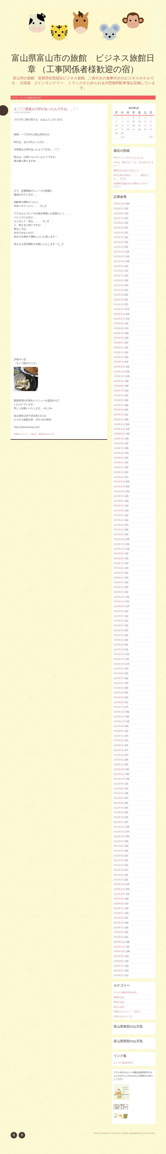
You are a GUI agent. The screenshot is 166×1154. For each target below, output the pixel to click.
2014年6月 (119, 683)
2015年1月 (119, 649)
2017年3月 (119, 525)
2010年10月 (119, 894)
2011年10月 (119, 836)
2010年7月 (119, 908)
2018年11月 (119, 429)
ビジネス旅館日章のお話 (125, 992)
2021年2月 (119, 299)
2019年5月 (119, 400)
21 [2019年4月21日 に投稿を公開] (151, 125)
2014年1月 (119, 707)
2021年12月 (119, 251)
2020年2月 (119, 357)
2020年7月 (119, 333)
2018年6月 (119, 453)
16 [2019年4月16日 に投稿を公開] (122, 125)
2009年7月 (119, 966)
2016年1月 (119, 592)
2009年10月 (119, 951)
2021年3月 (119, 294)
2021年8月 (119, 270)
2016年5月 (119, 573)
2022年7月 (119, 218)
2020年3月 (119, 352)
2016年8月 (119, 558)
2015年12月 (119, 596)
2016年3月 (119, 582)
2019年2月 (119, 414)
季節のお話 (119, 1002)
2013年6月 (119, 740)
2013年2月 (119, 759)
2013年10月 (119, 721)
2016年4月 (119, 577)
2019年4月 (119, 405)
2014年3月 (119, 697)
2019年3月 (119, 409)
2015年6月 (119, 625)
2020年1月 (119, 361)
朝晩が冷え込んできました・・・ (129, 170)
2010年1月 (119, 937)
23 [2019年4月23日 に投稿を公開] (122, 129)
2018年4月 (119, 462)
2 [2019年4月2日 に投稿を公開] (122, 117)
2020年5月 (119, 342)
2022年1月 (119, 246)
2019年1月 (119, 419)
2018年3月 (119, 467)
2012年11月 (119, 774)
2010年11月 (119, 889)
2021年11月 (119, 256)
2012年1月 (119, 822)
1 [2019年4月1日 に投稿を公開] (116, 117)
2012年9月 (119, 783)
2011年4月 (119, 865)
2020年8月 (119, 328)
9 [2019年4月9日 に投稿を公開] (122, 121)
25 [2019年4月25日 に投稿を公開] (134, 129)
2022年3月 (119, 237)
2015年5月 (119, 630)
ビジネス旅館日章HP (123, 1062)
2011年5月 (119, 860)
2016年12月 (119, 539)
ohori (28, 112)
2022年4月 (119, 232)
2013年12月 (119, 712)
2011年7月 (119, 850)
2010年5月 (119, 918)
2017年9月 (119, 496)
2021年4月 (119, 290)
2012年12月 (119, 769)
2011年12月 (119, 827)
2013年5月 (119, 745)
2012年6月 (119, 798)
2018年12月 (119, 424)
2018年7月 (119, 448)
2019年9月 (119, 381)
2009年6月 (119, 970)
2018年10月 (119, 433)
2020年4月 (119, 347)
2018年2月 (119, 472)
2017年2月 (119, 529)
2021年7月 (119, 275)
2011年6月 (119, 855)
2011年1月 (119, 879)
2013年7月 (119, 735)
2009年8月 (119, 961)
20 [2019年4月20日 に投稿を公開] (145, 125)
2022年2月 (119, 242)
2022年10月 (119, 203)
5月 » (151, 137)
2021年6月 (119, 280)
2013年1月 (119, 764)
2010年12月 (119, 884)
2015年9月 (119, 611)
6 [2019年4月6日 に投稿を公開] (145, 117)
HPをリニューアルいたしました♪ (129, 157)
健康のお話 (119, 997)
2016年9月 (119, 553)
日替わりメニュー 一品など (25, 434)
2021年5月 (119, 285)
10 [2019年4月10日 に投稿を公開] (128, 121)
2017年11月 (119, 486)
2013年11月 (119, 716)
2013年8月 (119, 731)
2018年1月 (119, 477)
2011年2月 (119, 874)
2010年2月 (119, 932)
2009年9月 (119, 956)
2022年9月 (119, 208)
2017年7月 (119, 505)
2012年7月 (119, 793)
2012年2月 (119, 817)
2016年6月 (119, 568)
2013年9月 (119, 726)
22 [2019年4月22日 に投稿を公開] (116, 129)
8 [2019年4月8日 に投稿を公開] (116, 121)
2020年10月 (119, 318)
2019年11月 (119, 371)
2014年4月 (119, 692)
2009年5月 (119, 975)
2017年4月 (119, 520)
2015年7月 (119, 620)
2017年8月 (119, 501)
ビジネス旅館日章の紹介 (31, 97)
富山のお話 (119, 1007)
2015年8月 (119, 616)
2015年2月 (119, 644)
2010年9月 (119, 898)
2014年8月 (119, 673)
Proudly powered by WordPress (107, 1133)
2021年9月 (119, 266)
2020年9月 (119, 323)
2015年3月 (119, 640)
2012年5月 (119, 803)
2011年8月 (119, 846)
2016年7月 (119, 563)
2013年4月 (119, 750)
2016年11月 (119, 544)
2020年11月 (119, 314)
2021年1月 (119, 304)
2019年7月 (119, 390)
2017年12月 (119, 481)
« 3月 (122, 137)
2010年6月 (119, 913)
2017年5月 (119, 515)
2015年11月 (119, 601)
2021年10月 (119, 261)
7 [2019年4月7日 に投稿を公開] (151, 117)
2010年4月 (119, 922)
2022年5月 (119, 227)
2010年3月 (119, 927)
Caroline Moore (148, 1133)
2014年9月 (119, 668)
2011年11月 (119, 831)
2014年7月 (119, 678)
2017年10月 (119, 491)
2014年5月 (119, 688)
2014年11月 (119, 659)
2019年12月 (119, 366)
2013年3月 (119, 755)
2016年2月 (119, 587)
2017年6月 (119, 510)
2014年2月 (119, 702)
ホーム (15, 97)
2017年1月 (119, 534)
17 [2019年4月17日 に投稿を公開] (128, 125)
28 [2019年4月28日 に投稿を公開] (151, 129)
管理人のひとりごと (46, 434)
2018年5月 (119, 457)
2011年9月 (119, 841)
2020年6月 (119, 338)
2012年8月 (119, 788)
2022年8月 (119, 213)
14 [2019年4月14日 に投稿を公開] (151, 121)
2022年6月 (119, 223)
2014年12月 (119, 654)
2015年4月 (119, 635)
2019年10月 (119, 376)
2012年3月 (119, 812)
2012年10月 (119, 779)
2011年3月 (119, 870)
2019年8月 (119, 385)
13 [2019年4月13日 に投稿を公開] (145, 121)
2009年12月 (119, 942)
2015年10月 (119, 606)
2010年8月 (119, 903)
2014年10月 (119, 664)
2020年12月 (119, 309)
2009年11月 (119, 946)
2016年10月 (119, 549)
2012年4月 (119, 807)
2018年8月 (119, 443)
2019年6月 (119, 395)
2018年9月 (119, 438)
